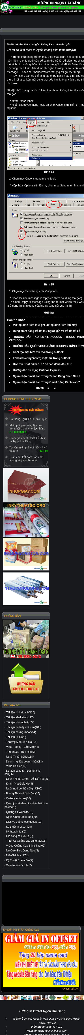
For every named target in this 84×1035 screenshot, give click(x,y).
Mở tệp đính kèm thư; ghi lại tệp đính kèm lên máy (45, 324)
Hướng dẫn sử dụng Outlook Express (36, 370)
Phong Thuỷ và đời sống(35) (23, 793)
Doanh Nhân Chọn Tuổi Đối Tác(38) (27, 778)
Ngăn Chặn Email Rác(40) (21, 816)
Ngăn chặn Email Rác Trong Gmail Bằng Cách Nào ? (46, 382)
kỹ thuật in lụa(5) (16, 831)
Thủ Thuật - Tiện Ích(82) (20, 751)
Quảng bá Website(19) (19, 812)
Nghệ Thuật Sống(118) (20, 756)
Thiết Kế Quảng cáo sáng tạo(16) (26, 840)
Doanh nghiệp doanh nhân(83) (24, 761)
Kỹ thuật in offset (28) (19, 826)
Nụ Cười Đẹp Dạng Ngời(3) (22, 850)
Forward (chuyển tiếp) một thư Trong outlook (42, 358)
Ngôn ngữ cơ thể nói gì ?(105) (24, 788)
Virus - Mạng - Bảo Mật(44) (22, 746)
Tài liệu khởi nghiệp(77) (20, 722)
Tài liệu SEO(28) (16, 737)
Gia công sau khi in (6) (19, 836)
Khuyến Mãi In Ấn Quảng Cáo (21, 929)
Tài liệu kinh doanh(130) (20, 712)
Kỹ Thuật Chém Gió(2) (19, 860)
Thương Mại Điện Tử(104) (21, 742)
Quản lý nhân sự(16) (18, 798)
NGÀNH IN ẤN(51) (17, 855)
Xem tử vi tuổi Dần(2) (19, 865)
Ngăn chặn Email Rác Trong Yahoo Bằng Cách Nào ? (46, 376)
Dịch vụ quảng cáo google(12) (24, 821)
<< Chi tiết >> (70, 988)
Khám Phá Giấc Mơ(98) (20, 783)
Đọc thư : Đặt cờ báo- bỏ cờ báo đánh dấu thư (42, 364)
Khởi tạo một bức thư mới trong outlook (38, 352)
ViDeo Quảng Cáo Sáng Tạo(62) (25, 845)
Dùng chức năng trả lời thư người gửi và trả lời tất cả (46, 331)
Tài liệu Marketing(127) (20, 717)
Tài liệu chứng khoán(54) (21, 732)
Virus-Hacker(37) (16, 766)
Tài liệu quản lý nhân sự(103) (23, 727)
